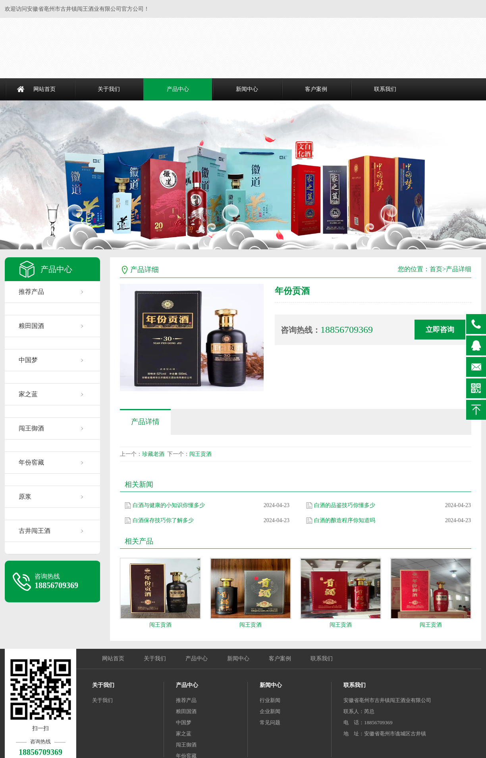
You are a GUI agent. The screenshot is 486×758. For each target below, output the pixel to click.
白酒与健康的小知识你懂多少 (169, 505)
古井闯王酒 (34, 530)
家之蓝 (28, 394)
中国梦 (28, 360)
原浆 (25, 496)
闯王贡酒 (200, 454)
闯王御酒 (31, 428)
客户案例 (316, 89)
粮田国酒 (31, 325)
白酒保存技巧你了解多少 (163, 520)
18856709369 (476, 324)
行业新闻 (270, 700)
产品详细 (458, 269)
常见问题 (270, 722)
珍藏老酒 (153, 454)
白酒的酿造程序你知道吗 (344, 520)
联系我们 (385, 89)
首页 (436, 269)
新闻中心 (247, 89)
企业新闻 (270, 711)
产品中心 (178, 89)
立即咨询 (440, 330)
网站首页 (44, 89)
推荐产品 (31, 291)
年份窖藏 (31, 462)
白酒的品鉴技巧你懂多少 (344, 505)
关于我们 (109, 89)
